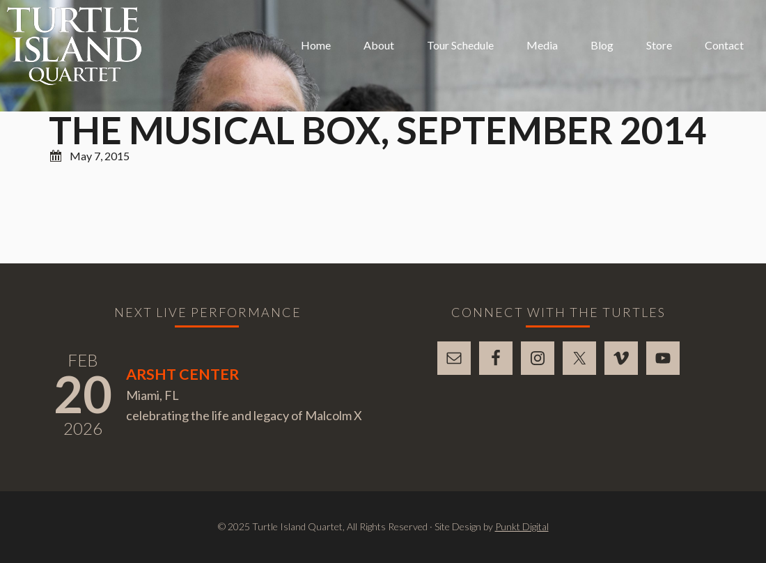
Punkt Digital (522, 526)
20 (83, 394)
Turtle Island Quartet (74, 46)
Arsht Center (182, 374)
